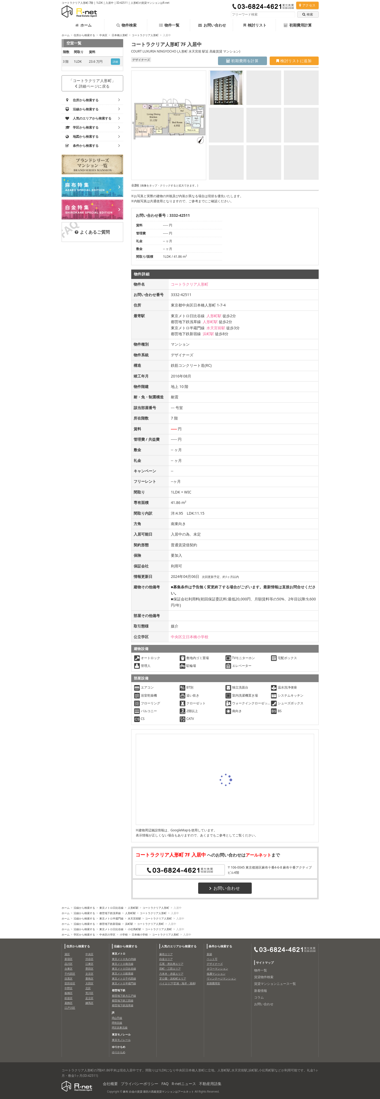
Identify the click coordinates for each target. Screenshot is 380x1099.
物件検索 (126, 25)
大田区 (89, 983)
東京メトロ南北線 (122, 964)
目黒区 (69, 978)
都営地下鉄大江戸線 (124, 995)
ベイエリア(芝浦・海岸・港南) (177, 983)
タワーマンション (217, 968)
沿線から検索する (84, 908)
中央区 (103, 35)
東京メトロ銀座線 (122, 973)
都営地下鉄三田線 (122, 1000)
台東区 (69, 968)
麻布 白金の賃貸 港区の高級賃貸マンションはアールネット (158, 1091)
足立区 (89, 998)
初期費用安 (213, 983)
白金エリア (166, 959)
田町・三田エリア (170, 968)
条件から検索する (220, 946)
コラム (259, 997)
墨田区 (89, 968)
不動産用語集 (210, 1083)
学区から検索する (84, 934)
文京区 (89, 973)
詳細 (115, 61)
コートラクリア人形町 (145, 35)
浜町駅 (208, 333)
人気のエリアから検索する (179, 946)
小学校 (124, 934)
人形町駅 (213, 315)
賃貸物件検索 (263, 977)
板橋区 (69, 993)
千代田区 (70, 973)
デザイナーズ (215, 964)
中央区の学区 (107, 934)
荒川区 (89, 993)
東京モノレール (121, 1040)
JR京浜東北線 (120, 1027)
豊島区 (89, 978)
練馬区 (89, 1003)
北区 (88, 988)
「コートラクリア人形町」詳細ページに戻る (92, 83)
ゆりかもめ (118, 1052)
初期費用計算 (298, 25)
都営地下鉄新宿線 (110, 924)
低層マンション (216, 973)
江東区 (89, 964)
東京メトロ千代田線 (124, 978)
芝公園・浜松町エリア (172, 978)
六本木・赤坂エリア (171, 973)
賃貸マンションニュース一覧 (275, 983)
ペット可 (212, 959)
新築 (209, 954)
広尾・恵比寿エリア (171, 964)
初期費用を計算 (242, 60)
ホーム (83, 25)
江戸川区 (70, 1008)
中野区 (69, 988)
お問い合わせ (212, 25)
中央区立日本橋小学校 (189, 636)
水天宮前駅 (215, 327)
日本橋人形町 (120, 35)
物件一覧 (169, 25)
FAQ (165, 1083)
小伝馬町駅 (134, 929)
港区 (67, 954)
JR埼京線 (117, 1023)
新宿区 (69, 959)
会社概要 (110, 1083)
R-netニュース (184, 1083)
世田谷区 (70, 983)
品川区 (69, 964)
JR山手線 (117, 1018)
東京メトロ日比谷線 (111, 908)
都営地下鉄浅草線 (110, 913)
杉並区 (69, 998)
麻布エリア (166, 954)
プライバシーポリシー (139, 1083)
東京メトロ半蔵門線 (111, 918)
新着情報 (260, 990)
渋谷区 (89, 959)
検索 (307, 14)
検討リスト (254, 25)
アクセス (307, 5)
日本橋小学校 (140, 934)
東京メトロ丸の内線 (124, 959)
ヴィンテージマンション (221, 978)
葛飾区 (69, 1003)
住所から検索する (84, 35)
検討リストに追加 (293, 60)
